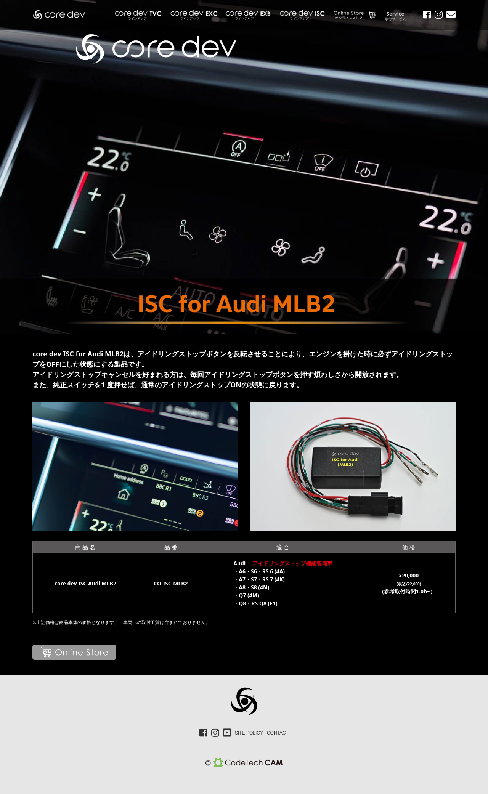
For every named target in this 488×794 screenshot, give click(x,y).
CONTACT (278, 733)
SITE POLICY (249, 733)
